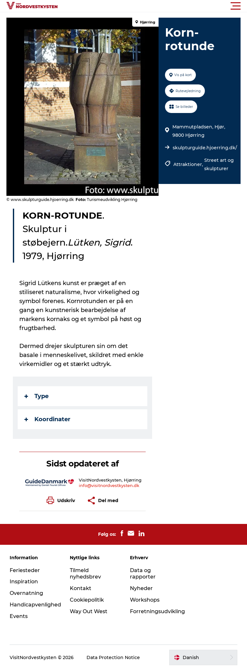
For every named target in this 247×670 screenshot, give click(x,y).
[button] (152, 6)
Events (19, 616)
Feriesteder (25, 570)
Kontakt (80, 588)
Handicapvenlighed (35, 605)
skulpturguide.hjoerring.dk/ (205, 148)
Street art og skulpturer (219, 164)
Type (36, 396)
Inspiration (24, 582)
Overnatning (26, 593)
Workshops (145, 600)
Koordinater (47, 419)
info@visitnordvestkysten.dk (109, 485)
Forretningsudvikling (157, 611)
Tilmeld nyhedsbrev (85, 573)
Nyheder (141, 588)
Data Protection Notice (113, 657)
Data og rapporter (143, 573)
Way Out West (88, 611)
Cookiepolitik (87, 600)
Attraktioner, (188, 164)
